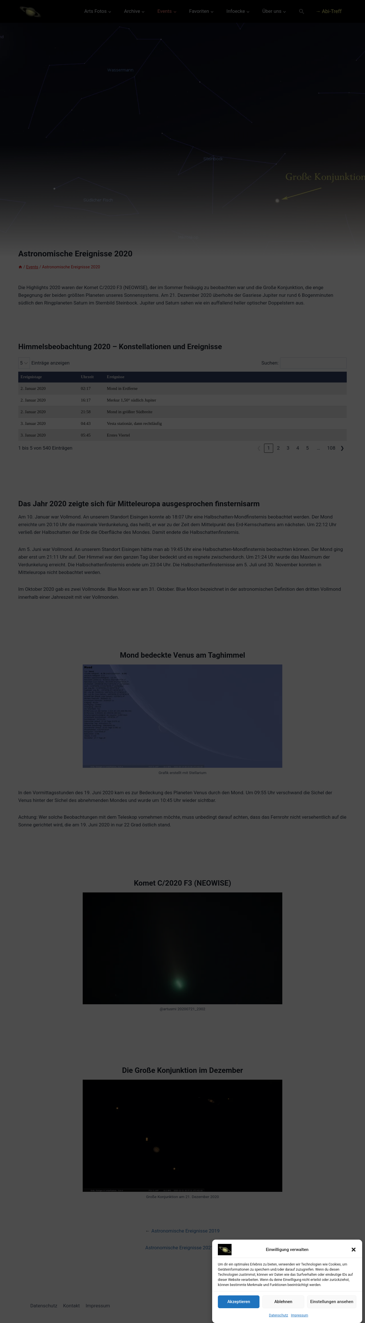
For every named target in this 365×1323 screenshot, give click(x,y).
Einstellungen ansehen (331, 1308)
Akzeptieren (238, 1308)
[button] (353, 1256)
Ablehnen (283, 1308)
